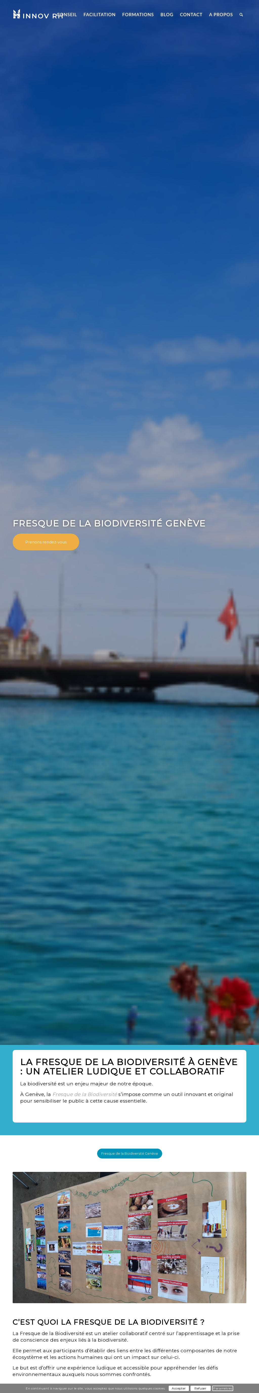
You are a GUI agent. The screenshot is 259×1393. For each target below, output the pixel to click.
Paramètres (222, 1388)
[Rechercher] (241, 14)
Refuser (200, 1388)
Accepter (179, 1388)
